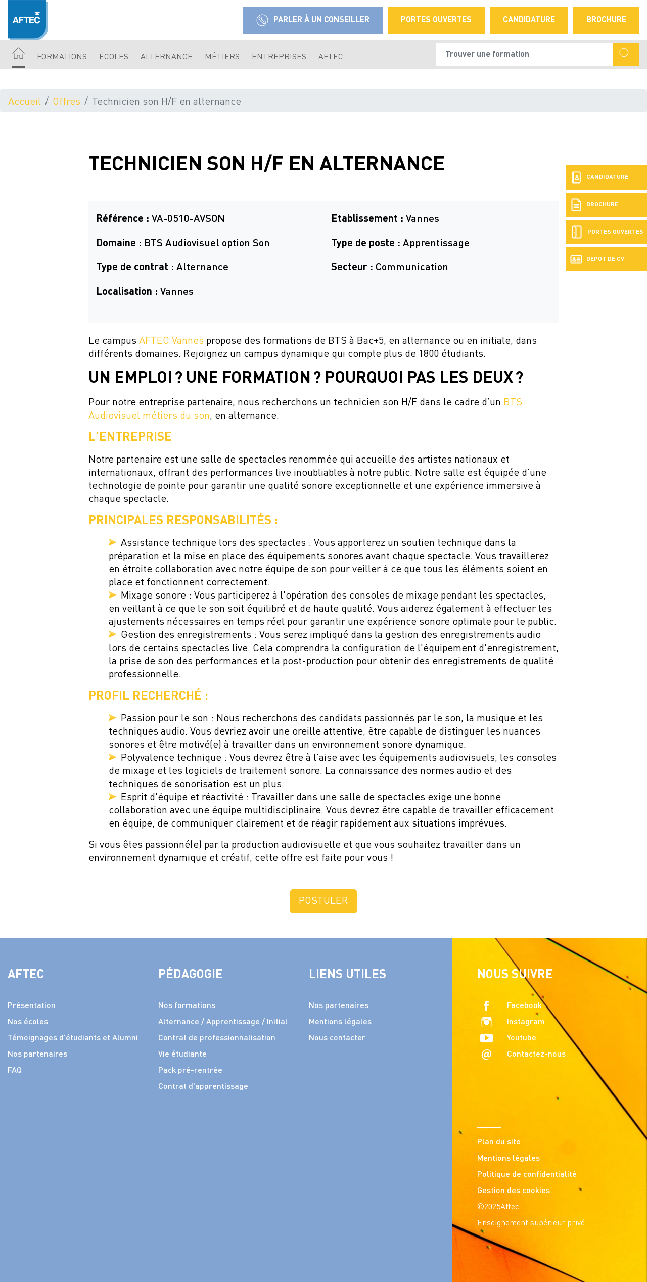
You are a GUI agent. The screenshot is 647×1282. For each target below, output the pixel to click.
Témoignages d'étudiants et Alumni (73, 1038)
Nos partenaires (37, 1054)
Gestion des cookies (513, 1191)
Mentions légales (340, 1022)
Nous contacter (337, 1038)
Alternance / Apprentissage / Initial (223, 1022)
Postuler (323, 901)
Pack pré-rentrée (190, 1071)
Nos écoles (28, 1022)
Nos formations (186, 1006)
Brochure (606, 20)
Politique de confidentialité (527, 1175)
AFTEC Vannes (171, 341)
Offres (66, 102)
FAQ (15, 1071)
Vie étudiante (182, 1054)
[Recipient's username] (524, 54)
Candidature (529, 20)
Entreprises (279, 57)
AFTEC (330, 57)
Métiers (222, 57)
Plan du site (499, 1142)
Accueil (24, 102)
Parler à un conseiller (312, 20)
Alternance (167, 57)
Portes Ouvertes (436, 20)
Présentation (32, 1006)
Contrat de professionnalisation (216, 1038)
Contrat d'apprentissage (203, 1087)
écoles (113, 57)
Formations (62, 57)
